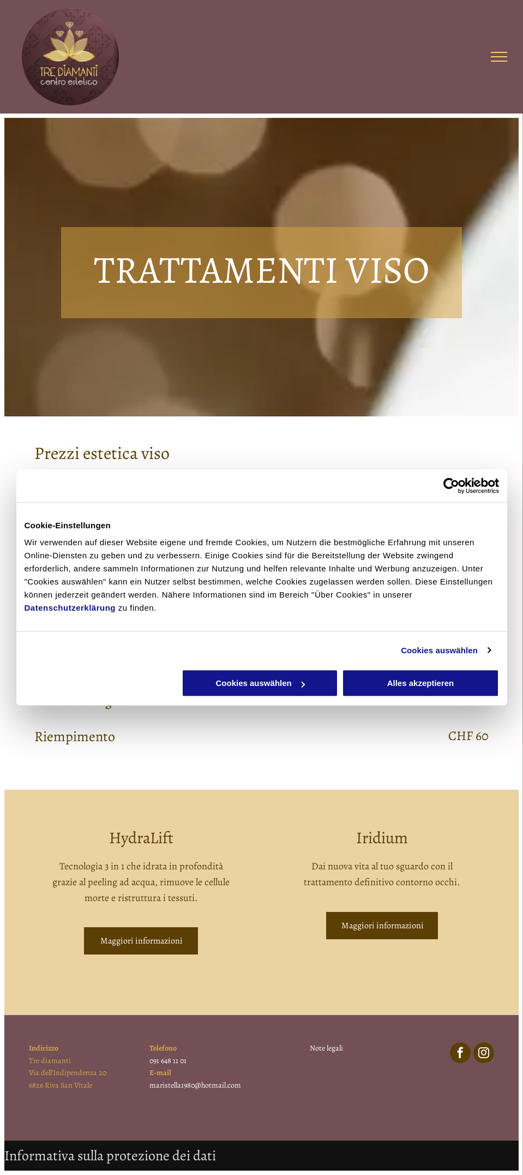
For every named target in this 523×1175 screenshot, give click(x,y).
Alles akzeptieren (420, 683)
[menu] (499, 57)
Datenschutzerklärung (70, 607)
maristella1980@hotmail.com (195, 1085)
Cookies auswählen (439, 650)
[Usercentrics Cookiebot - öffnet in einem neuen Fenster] (451, 486)
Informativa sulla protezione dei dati (110, 1155)
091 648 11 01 (168, 1060)
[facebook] (460, 1054)
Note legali (326, 1048)
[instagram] (483, 1054)
